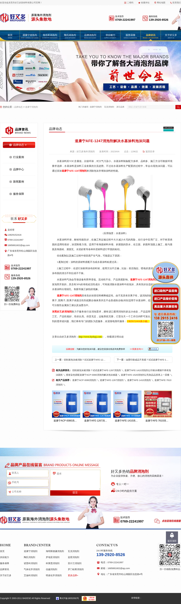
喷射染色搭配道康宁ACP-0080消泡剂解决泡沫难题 (91, 375)
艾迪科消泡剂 (30, 575)
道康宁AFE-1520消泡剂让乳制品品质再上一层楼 (145, 375)
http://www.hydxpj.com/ (90, 336)
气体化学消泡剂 (32, 569)
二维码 (130, 2)
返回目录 (150, 151)
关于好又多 (5, 575)
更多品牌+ (73, 575)
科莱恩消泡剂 (52, 563)
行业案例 (18, 157)
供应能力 (4, 557)
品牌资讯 (4, 569)
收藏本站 (145, 2)
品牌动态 (18, 107)
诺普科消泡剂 (30, 563)
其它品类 (120, 107)
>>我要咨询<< (136, 349)
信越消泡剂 (51, 569)
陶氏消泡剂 (29, 557)
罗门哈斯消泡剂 (76, 569)
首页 (2, 551)
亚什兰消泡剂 (74, 563)
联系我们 (177, 2)
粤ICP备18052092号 (69, 598)
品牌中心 (18, 169)
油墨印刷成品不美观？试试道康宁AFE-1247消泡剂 (147, 359)
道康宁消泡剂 (31, 107)
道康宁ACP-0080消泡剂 (84, 380)
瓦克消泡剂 (109, 107)
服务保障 (18, 193)
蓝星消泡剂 (73, 557)
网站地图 (161, 2)
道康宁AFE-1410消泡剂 (139, 380)
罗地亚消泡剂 (52, 557)
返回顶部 (171, 541)
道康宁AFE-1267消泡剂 (112, 380)
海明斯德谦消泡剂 (55, 551)
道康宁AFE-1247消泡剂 (74, 171)
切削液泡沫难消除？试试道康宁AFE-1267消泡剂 (85, 359)
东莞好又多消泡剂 (62, 311)
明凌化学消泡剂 (54, 575)
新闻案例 (18, 181)
